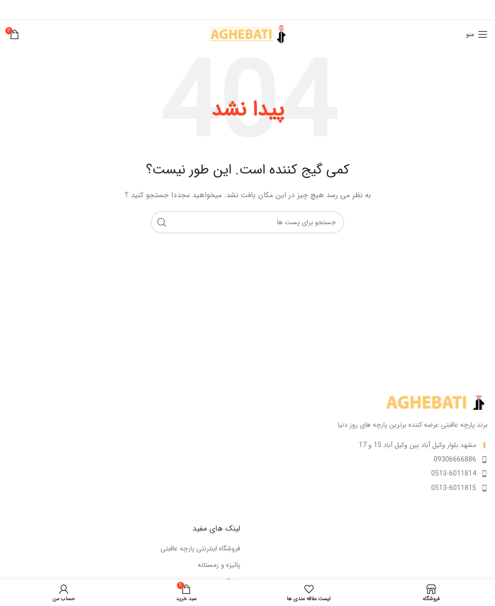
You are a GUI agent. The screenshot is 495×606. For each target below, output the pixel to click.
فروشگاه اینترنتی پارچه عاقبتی (200, 549)
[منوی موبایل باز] (477, 34)
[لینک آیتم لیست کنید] (371, 459)
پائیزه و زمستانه (219, 565)
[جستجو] (247, 222)
